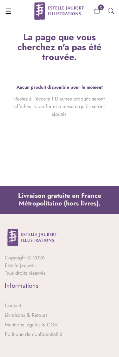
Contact (13, 305)
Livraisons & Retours (26, 315)
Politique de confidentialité (33, 334)
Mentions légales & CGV (31, 324)
